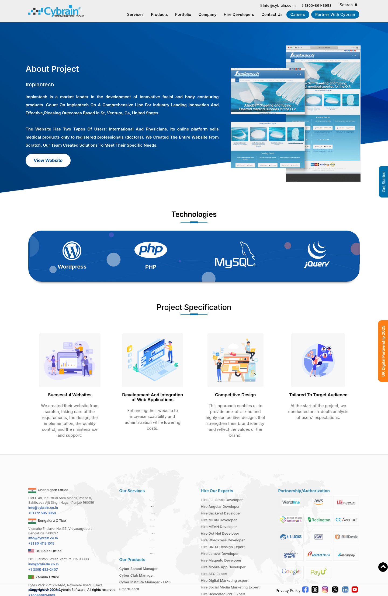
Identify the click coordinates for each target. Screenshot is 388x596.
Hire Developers (239, 14)
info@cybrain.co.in (278, 5)
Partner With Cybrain (335, 14)
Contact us (271, 14)
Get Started (383, 181)
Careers (298, 14)
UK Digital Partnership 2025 (383, 351)
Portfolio (183, 14)
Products (159, 14)
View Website (48, 160)
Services (135, 14)
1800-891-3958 (316, 5)
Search (348, 5)
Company (208, 14)
